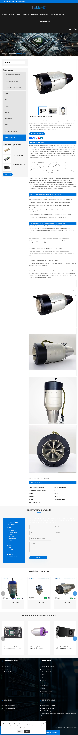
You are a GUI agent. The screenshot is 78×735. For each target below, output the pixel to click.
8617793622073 (10, 1)
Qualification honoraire (9, 671)
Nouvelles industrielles (9, 708)
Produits (6, 669)
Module (7, 106)
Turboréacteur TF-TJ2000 (11, 603)
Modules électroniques (11, 81)
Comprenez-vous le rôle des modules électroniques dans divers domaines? (12, 648)
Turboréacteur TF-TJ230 (63, 603)
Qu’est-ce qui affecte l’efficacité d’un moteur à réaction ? (37, 648)
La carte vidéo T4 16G (17, 155)
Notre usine (7, 666)
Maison (4, 14)
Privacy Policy (73, 727)
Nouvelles (34, 14)
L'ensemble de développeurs (13, 87)
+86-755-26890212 (49, 708)
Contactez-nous (45, 21)
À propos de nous (14, 14)
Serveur (7, 112)
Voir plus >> (7, 606)
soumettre (38, 558)
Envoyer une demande (57, 14)
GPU (6, 93)
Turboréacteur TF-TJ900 (37, 603)
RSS (64, 727)
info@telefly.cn (21, 1)
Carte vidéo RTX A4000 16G (19, 164)
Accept (27, 731)
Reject (19, 731)
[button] (3, 593)
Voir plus (8, 174)
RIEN (6, 100)
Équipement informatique (12, 75)
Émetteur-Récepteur (11, 131)
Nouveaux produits (12, 144)
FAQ (5, 711)
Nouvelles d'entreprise (9, 705)
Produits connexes (39, 571)
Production (25, 14)
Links (55, 727)
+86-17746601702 (51, 705)
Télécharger (44, 14)
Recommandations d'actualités (39, 615)
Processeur (8, 118)
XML (68, 727)
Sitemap (60, 727)
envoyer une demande (37, 133)
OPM (6, 125)
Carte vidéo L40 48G (17, 147)
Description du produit (36, 142)
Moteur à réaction (21, 53)
